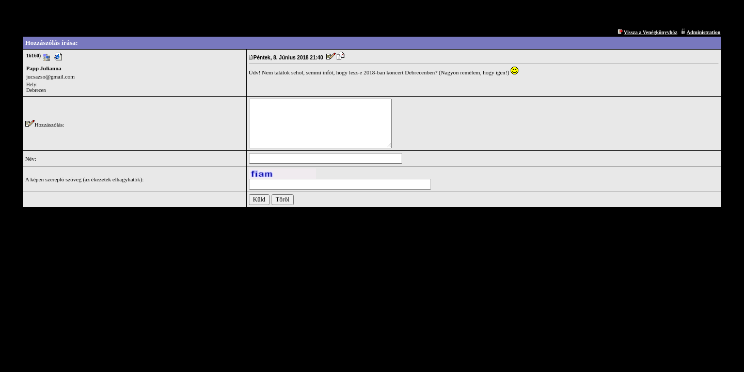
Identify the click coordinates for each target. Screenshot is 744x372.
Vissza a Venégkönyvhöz (650, 32)
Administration (704, 32)
